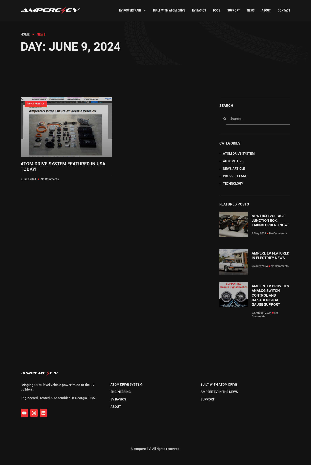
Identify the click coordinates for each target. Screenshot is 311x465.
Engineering (120, 392)
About (266, 10)
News (251, 10)
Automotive (233, 161)
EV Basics (199, 10)
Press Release (235, 176)
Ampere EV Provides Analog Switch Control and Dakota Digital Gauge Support (270, 295)
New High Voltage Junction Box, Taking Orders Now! (270, 220)
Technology (233, 183)
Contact (284, 10)
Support (233, 10)
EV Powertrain (132, 10)
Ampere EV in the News (219, 392)
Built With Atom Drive (169, 10)
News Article (234, 169)
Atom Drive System (239, 153)
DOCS (216, 10)
